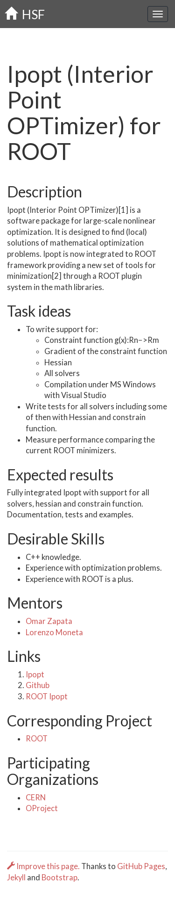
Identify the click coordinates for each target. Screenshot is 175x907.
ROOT (37, 738)
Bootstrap (59, 877)
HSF (25, 14)
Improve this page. (44, 866)
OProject (42, 808)
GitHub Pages (141, 866)
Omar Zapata (49, 621)
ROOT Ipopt (47, 696)
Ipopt (35, 674)
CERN (36, 797)
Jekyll (16, 877)
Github (37, 685)
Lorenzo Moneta (54, 632)
